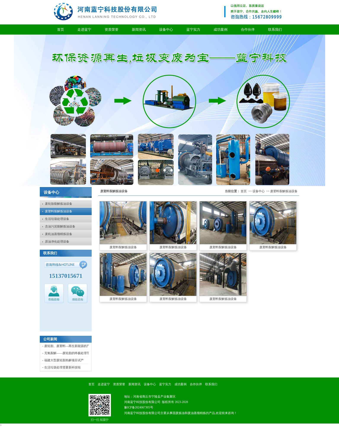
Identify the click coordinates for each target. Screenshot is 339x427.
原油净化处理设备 (57, 241)
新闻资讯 (139, 29)
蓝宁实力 (193, 29)
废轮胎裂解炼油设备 (58, 203)
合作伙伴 (248, 29)
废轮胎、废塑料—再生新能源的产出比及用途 (74, 346)
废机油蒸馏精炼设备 (58, 234)
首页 (60, 29)
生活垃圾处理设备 (57, 219)
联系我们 (275, 29)
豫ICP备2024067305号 (138, 407)
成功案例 (220, 29)
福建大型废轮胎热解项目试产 (64, 360)
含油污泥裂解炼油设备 (60, 226)
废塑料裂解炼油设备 (58, 211)
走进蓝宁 (84, 29)
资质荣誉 (111, 29)
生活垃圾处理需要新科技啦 (62, 367)
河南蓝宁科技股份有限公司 (142, 402)
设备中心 (166, 29)
